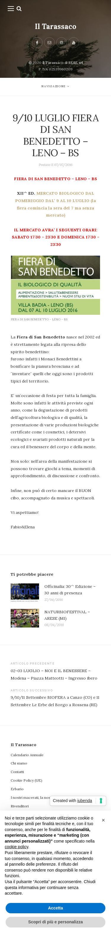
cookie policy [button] (16, 846)
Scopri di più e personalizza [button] (55, 922)
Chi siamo (19, 763)
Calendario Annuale (27, 755)
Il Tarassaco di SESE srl (62, 62)
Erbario (17, 789)
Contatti (17, 772)
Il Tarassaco (55, 26)
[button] (103, 820)
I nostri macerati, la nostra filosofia (40, 797)
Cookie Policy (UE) (26, 780)
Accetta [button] (55, 908)
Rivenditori (20, 806)
